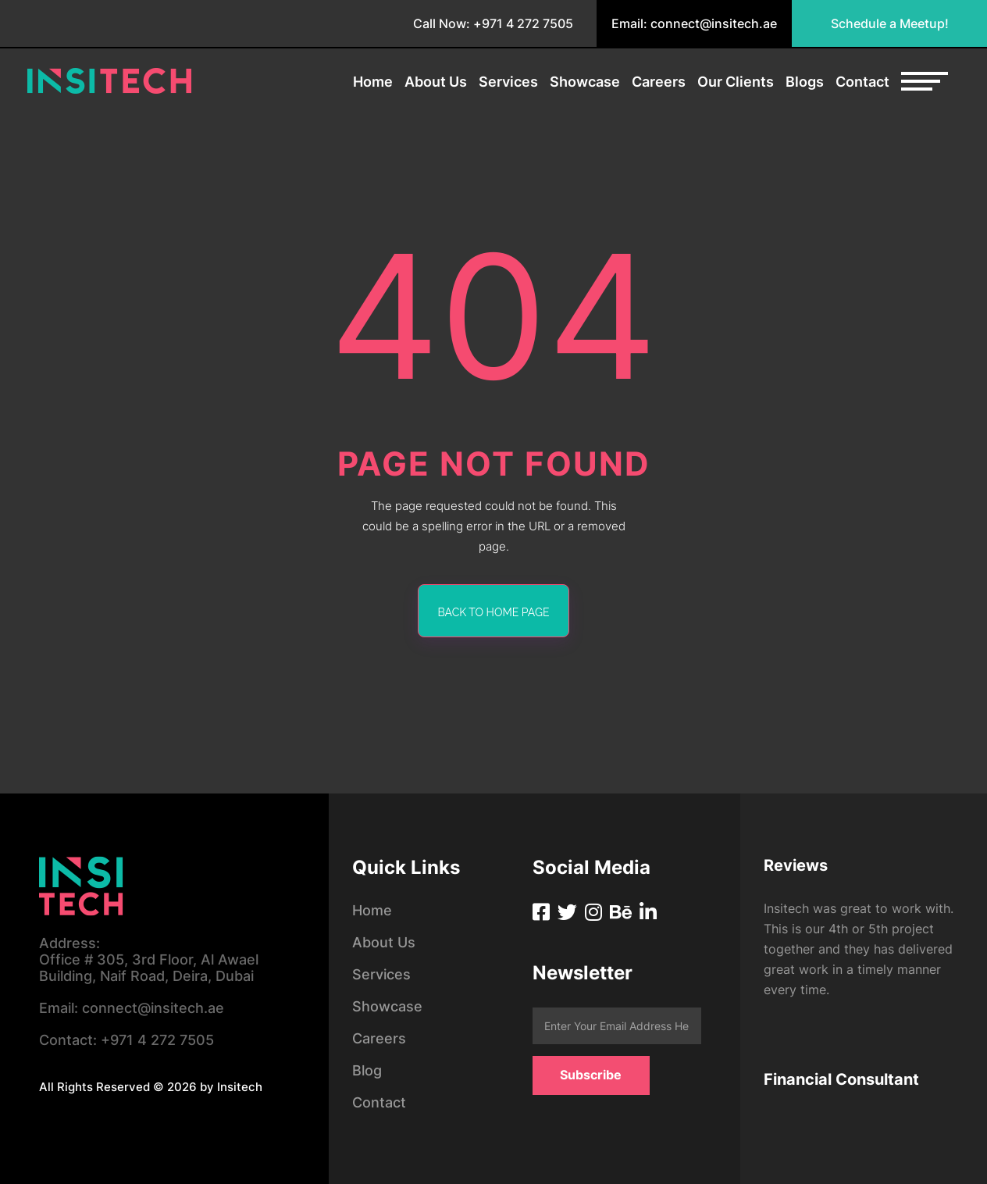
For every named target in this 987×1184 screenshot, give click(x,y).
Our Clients (735, 82)
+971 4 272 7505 (126, 1040)
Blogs (805, 82)
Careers (659, 82)
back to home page (494, 612)
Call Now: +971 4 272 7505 (493, 23)
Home (373, 82)
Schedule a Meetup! (890, 23)
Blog (367, 1070)
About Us (435, 82)
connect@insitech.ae (131, 1008)
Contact (862, 82)
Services (508, 82)
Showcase (585, 82)
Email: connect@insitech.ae (694, 23)
